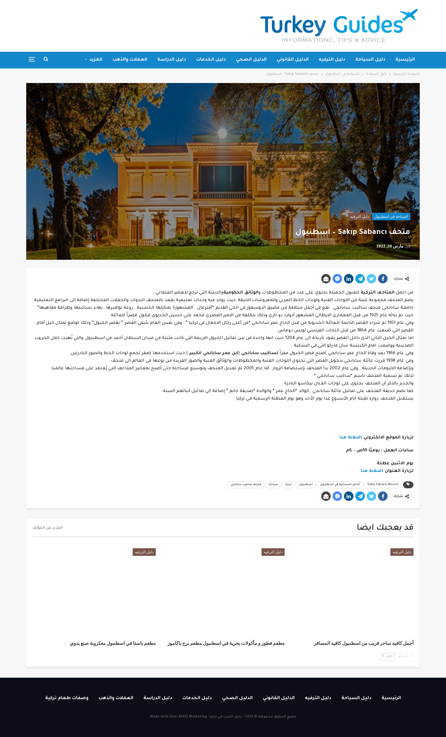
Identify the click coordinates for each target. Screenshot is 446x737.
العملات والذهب (129, 59)
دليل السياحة (370, 59)
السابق (404, 656)
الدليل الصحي (251, 59)
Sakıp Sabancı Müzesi (383, 484)
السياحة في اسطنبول (391, 216)
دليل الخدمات (211, 59)
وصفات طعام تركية (66, 698)
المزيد (95, 59)
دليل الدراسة (171, 59)
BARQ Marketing (192, 717)
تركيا (288, 484)
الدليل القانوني (293, 59)
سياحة (273, 484)
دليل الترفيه (332, 59)
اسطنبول (306, 484)
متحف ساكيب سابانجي (246, 484)
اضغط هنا (351, 437)
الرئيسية (405, 59)
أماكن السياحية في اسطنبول (340, 484)
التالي (387, 656)
